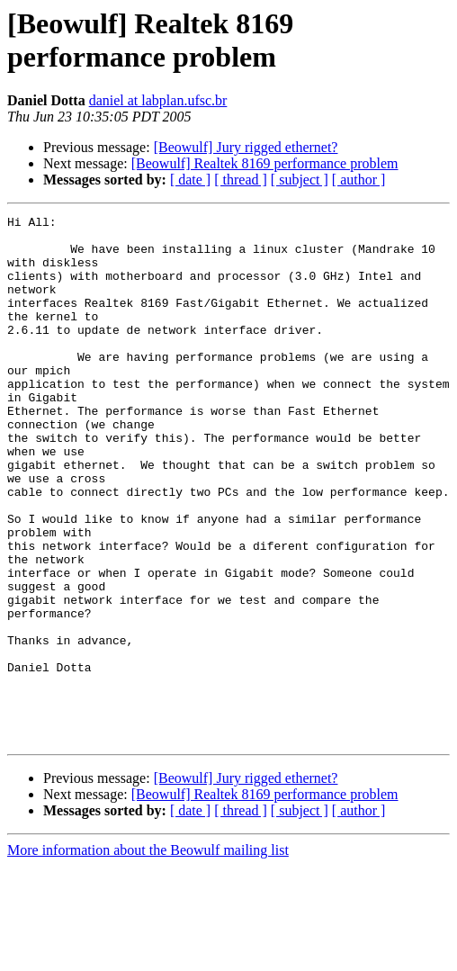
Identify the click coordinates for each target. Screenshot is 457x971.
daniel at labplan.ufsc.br (158, 100)
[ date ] (190, 179)
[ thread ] (240, 179)
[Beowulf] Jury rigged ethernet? (246, 147)
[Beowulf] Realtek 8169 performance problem (265, 163)
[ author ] (359, 179)
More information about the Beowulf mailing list (148, 955)
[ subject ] (299, 179)
